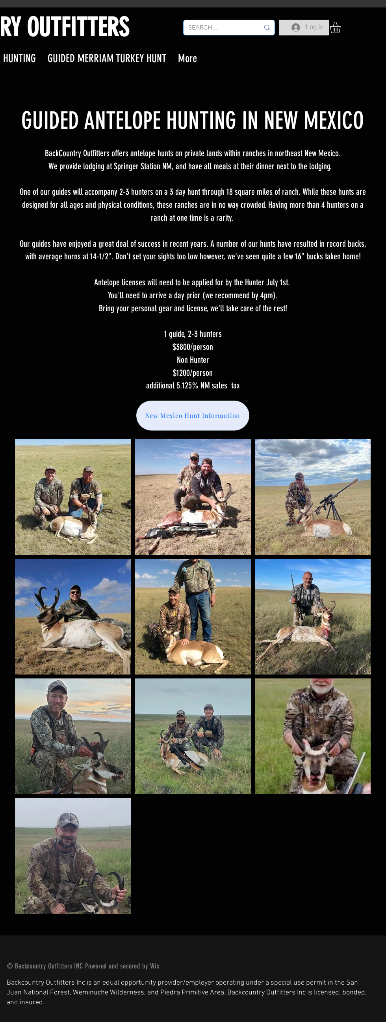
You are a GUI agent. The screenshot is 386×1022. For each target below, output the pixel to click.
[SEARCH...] (218, 27)
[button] (342, 27)
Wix (155, 966)
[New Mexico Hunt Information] (192, 416)
